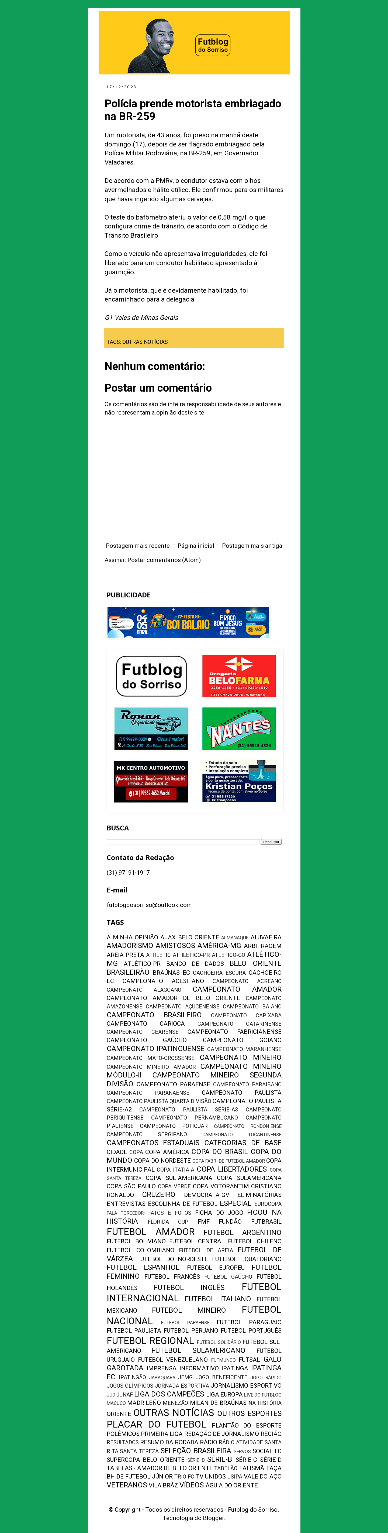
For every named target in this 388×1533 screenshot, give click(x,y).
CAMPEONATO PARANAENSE (148, 1093)
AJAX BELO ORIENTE (189, 937)
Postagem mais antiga (252, 545)
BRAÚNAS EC (171, 972)
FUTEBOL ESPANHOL (143, 1267)
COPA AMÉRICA (167, 1152)
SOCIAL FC (267, 1451)
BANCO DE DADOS (195, 963)
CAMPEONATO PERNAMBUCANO (194, 1118)
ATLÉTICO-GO (228, 955)
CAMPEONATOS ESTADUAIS (153, 1143)
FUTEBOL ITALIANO (218, 1299)
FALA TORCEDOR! (126, 1213)
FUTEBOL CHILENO (254, 1241)
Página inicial (196, 545)
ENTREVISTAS (126, 1203)
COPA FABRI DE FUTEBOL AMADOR (228, 1161)
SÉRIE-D (271, 1459)
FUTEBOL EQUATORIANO (247, 1259)
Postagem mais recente (138, 545)
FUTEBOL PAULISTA (134, 1330)
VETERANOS (127, 1485)
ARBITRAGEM (263, 946)
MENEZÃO (175, 1403)
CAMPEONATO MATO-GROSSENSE (151, 1058)
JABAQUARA (162, 1377)
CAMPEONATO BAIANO (252, 1007)
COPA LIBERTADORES (232, 1169)
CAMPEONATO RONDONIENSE (248, 1126)
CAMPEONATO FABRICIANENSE (234, 1031)
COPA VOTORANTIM (221, 1186)
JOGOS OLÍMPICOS (130, 1386)
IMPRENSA (161, 1368)
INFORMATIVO (199, 1368)
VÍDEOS (191, 1485)
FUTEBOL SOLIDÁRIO (219, 1342)
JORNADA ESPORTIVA (182, 1386)
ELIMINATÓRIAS (259, 1195)
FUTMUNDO (223, 1360)
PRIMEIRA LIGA (162, 1434)
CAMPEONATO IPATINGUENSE (156, 1049)
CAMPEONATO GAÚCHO (147, 1040)
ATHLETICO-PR (191, 955)
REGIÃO (271, 1434)
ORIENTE (119, 1414)
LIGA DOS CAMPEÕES (169, 1394)
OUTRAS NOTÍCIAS (145, 342)
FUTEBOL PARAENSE (185, 1322)
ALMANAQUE (234, 937)
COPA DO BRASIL (219, 1152)
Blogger (213, 1518)
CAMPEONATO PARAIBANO (247, 1085)
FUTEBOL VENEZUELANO (173, 1359)
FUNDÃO (230, 1221)
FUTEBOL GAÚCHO (228, 1277)
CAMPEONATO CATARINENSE (240, 1024)
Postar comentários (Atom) (164, 560)
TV (199, 1476)
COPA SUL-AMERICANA (179, 1178)
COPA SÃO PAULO (131, 1186)
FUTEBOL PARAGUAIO (249, 1322)
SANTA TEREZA (139, 1451)
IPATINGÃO (132, 1377)
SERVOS (242, 1451)
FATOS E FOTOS (169, 1213)
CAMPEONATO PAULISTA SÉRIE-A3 (188, 1110)
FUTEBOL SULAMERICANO (198, 1350)
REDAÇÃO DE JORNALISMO (221, 1434)
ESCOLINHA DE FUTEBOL (182, 1203)
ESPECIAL (235, 1203)
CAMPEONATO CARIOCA (146, 1023)
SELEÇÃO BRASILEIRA (196, 1451)
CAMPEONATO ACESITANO (163, 981)
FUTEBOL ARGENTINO (242, 1233)
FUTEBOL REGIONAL (150, 1340)
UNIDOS (215, 1476)
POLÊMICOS (123, 1434)
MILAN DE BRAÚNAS (218, 1402)
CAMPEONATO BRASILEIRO (154, 1015)
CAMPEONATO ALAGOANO (144, 990)
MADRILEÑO (144, 1402)
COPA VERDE (174, 1186)
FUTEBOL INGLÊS (189, 1288)
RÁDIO (208, 1442)
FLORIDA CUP (168, 1222)
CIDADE (117, 1152)
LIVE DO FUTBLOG (262, 1395)
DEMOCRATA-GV (206, 1195)
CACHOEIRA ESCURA (219, 973)
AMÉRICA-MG (219, 946)
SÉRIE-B (219, 1459)
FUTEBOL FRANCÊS (172, 1276)
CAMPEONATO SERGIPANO (147, 1134)
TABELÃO (225, 1468)
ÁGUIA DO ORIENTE (232, 1485)
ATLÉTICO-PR (142, 963)
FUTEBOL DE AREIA (206, 1250)
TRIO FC (184, 1477)
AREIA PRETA (125, 955)
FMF (204, 1221)
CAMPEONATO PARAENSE (173, 1084)
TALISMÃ (251, 1468)
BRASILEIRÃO (128, 972)
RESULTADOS (123, 1442)
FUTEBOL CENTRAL (196, 1241)
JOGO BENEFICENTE (221, 1377)
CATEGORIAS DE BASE (243, 1143)
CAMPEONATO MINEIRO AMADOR (151, 1067)
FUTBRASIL (266, 1221)
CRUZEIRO (158, 1194)
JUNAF (124, 1395)
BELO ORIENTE (256, 963)
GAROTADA (125, 1368)
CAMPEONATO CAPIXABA (246, 1015)
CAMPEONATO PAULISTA (242, 1092)
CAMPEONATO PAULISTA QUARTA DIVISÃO (159, 1101)
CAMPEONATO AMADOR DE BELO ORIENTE (173, 998)
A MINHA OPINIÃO (132, 937)
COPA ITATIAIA (175, 1170)
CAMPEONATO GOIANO (242, 1040)
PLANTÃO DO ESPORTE (246, 1425)
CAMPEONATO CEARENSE (143, 1032)
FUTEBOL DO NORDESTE (172, 1259)
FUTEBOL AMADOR (151, 1231)
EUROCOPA (268, 1204)
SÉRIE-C (246, 1459)
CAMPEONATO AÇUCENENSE (182, 1007)
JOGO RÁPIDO (266, 1377)
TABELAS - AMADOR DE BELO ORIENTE (160, 1468)
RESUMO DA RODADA (169, 1442)
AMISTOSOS (175, 946)
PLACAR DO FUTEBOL (156, 1424)
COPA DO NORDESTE (162, 1160)
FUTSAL (249, 1359)
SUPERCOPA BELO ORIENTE (146, 1459)
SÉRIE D (196, 1460)
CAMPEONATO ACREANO (247, 981)
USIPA (234, 1477)
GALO (273, 1359)
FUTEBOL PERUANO (191, 1330)
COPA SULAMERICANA (249, 1178)
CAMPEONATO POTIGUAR (174, 1126)
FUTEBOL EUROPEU (216, 1267)
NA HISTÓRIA (265, 1403)
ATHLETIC (158, 955)
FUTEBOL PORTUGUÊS (251, 1330)
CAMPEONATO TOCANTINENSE (241, 1134)
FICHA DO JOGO (219, 1212)
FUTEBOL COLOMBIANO (140, 1250)
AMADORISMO (130, 946)
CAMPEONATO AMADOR (237, 989)
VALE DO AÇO (262, 1476)
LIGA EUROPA (224, 1394)
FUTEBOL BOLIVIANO (136, 1241)
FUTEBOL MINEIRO (189, 1310)
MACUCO (116, 1403)
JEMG (185, 1377)
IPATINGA (234, 1368)
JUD (111, 1395)
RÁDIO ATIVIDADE (241, 1442)
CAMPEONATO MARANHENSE (244, 1049)
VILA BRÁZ (163, 1485)
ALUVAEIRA (266, 937)
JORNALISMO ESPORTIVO (246, 1385)
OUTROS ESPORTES (249, 1413)
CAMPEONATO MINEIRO (241, 1057)
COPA (136, 1152)
